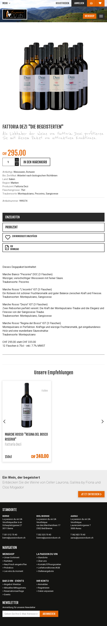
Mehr (5, 3)
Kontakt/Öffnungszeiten (49, 564)
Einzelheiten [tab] (12, 217)
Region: (6, 182)
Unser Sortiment (12, 557)
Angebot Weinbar (12, 584)
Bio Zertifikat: (9, 175)
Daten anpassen (46, 591)
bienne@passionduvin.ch (48, 538)
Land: (5, 179)
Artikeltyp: (7, 171)
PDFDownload (12, 248)
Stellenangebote (46, 571)
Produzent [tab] (11, 227)
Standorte (42, 557)
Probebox (8, 567)
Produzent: (8, 186)
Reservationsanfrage (14, 591)
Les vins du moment (13, 571)
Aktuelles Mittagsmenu (15, 588)
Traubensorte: (9, 193)
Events (7, 594)
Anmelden (79, 3)
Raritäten (8, 561)
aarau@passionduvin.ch (82, 538)
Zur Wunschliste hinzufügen (21, 237)
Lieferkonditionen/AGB (49, 567)
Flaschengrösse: (11, 190)
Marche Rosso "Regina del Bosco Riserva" (26, 436)
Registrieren (62, 3)
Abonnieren (49, 613)
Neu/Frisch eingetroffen (15, 564)
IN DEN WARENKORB (35, 162)
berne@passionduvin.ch (13, 538)
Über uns (42, 561)
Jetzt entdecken (91, 494)
